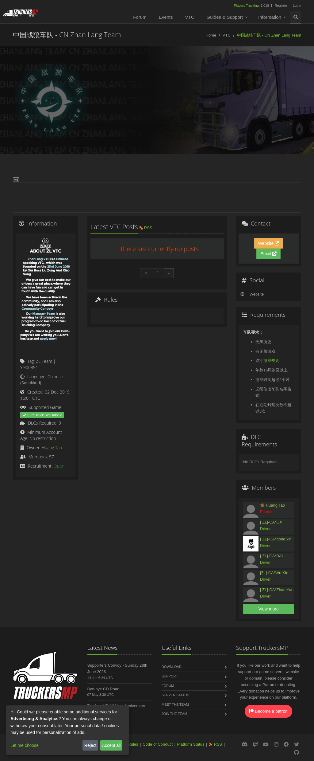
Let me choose (24, 745)
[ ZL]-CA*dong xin (276, 539)
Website (268, 243)
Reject (90, 745)
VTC (189, 17)
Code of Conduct (158, 744)
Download (172, 667)
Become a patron (268, 711)
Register (280, 5)
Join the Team (174, 714)
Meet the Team (175, 704)
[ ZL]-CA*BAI (271, 556)
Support (170, 676)
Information (269, 17)
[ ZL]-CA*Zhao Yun (276, 589)
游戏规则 (271, 360)
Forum (139, 17)
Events (166, 17)
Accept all (111, 745)
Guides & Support (225, 17)
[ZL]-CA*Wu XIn (274, 573)
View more (268, 608)
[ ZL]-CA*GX (271, 522)
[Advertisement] (157, 196)
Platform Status (190, 744)
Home (210, 35)
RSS (145, 228)
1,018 (252, 5)
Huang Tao (52, 447)
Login (297, 5)
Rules (133, 744)
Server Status (175, 695)
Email (268, 253)
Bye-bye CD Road (103, 689)
